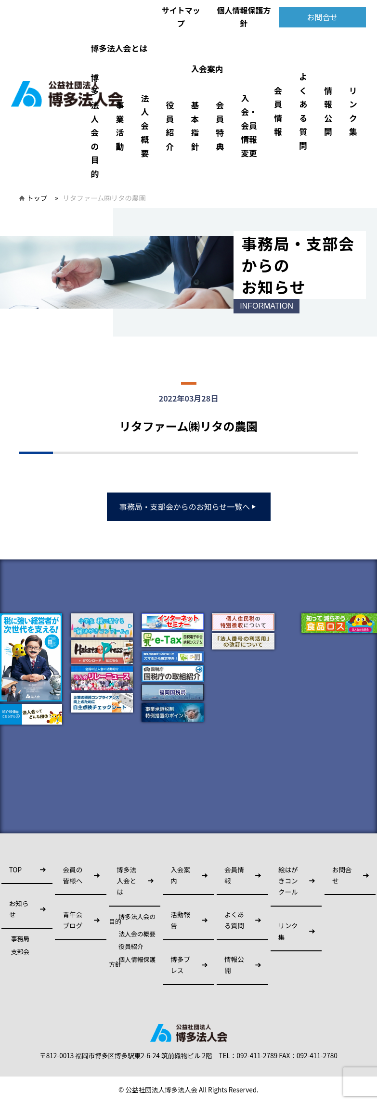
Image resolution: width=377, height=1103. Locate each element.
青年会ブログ (72, 919)
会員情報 (278, 111)
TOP (15, 869)
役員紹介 (170, 125)
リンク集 (353, 111)
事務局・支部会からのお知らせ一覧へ (188, 506)
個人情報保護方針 (244, 16)
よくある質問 (303, 111)
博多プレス (180, 964)
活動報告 (180, 919)
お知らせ (19, 908)
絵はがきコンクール (288, 880)
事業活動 (120, 125)
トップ (36, 198)
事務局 (20, 938)
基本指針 (195, 125)
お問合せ (322, 17)
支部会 (20, 951)
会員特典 (220, 125)
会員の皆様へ (72, 875)
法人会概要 (145, 125)
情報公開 (328, 111)
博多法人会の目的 (95, 126)
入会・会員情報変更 (249, 125)
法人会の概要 (137, 934)
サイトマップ (181, 16)
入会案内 (207, 69)
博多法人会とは (119, 48)
